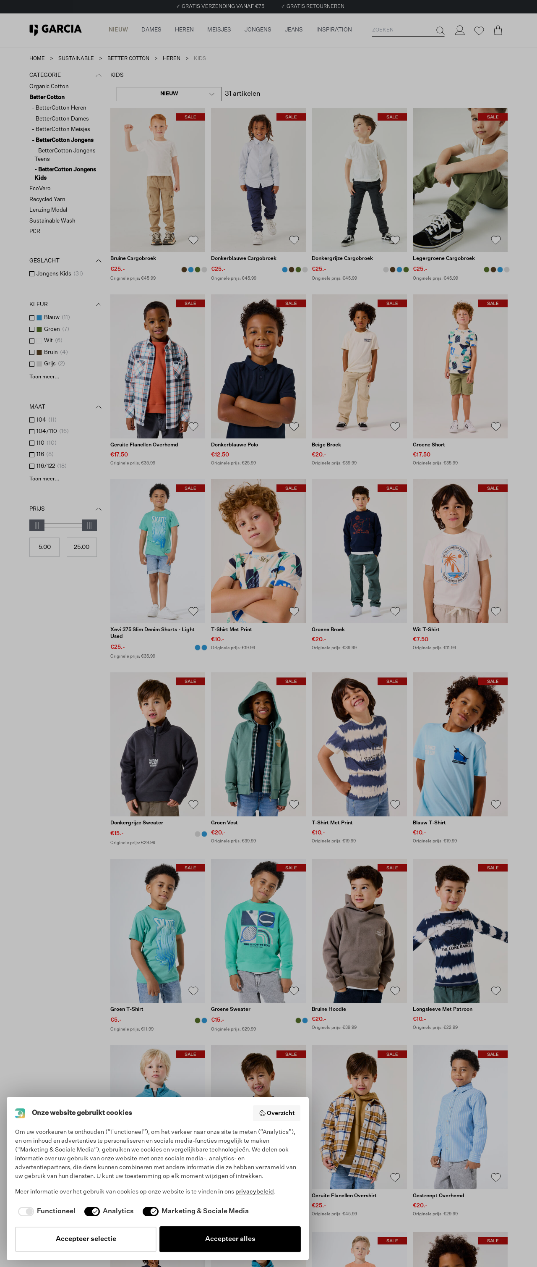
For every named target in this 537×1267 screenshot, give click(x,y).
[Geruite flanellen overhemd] (157, 366)
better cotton (128, 58)
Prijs (66, 509)
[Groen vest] (258, 744)
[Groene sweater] (258, 931)
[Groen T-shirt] (157, 931)
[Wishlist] (478, 31)
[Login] (459, 30)
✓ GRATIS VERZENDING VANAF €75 (220, 6)
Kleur (66, 305)
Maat (66, 407)
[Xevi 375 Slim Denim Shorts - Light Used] (157, 551)
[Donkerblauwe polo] (258, 366)
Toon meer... (44, 377)
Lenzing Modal (48, 210)
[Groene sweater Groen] (298, 1020)
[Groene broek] (359, 551)
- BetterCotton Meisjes (61, 129)
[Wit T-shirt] (460, 551)
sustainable (76, 58)
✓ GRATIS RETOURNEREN (312, 6)
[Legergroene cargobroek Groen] (197, 269)
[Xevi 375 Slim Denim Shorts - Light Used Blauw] (197, 647)
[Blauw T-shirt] (460, 744)
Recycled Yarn (47, 199)
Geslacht (66, 261)
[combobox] (169, 94)
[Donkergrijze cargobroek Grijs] (204, 269)
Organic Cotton (49, 86)
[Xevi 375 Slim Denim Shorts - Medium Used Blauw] (204, 647)
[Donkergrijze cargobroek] (359, 180)
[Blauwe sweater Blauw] (204, 834)
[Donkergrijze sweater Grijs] (197, 834)
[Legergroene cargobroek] (460, 180)
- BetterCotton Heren (59, 108)
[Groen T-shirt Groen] (197, 1020)
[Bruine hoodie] (359, 931)
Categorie (66, 76)
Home (37, 58)
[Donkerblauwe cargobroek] (258, 180)
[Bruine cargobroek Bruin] (184, 269)
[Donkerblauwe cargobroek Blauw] (191, 269)
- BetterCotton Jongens (63, 140)
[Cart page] (498, 30)
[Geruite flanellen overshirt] (359, 1117)
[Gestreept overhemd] (460, 1117)
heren (171, 58)
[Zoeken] (440, 31)
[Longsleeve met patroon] (460, 931)
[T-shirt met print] (258, 551)
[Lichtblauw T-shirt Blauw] (204, 1020)
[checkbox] (31, 273)
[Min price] (44, 547)
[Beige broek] (359, 366)
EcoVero (40, 188)
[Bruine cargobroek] (157, 180)
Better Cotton (47, 97)
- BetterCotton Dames (60, 119)
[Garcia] (55, 30)
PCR (34, 231)
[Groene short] (460, 366)
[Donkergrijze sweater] (157, 744)
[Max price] (82, 547)
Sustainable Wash (52, 221)
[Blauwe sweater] (157, 1117)
